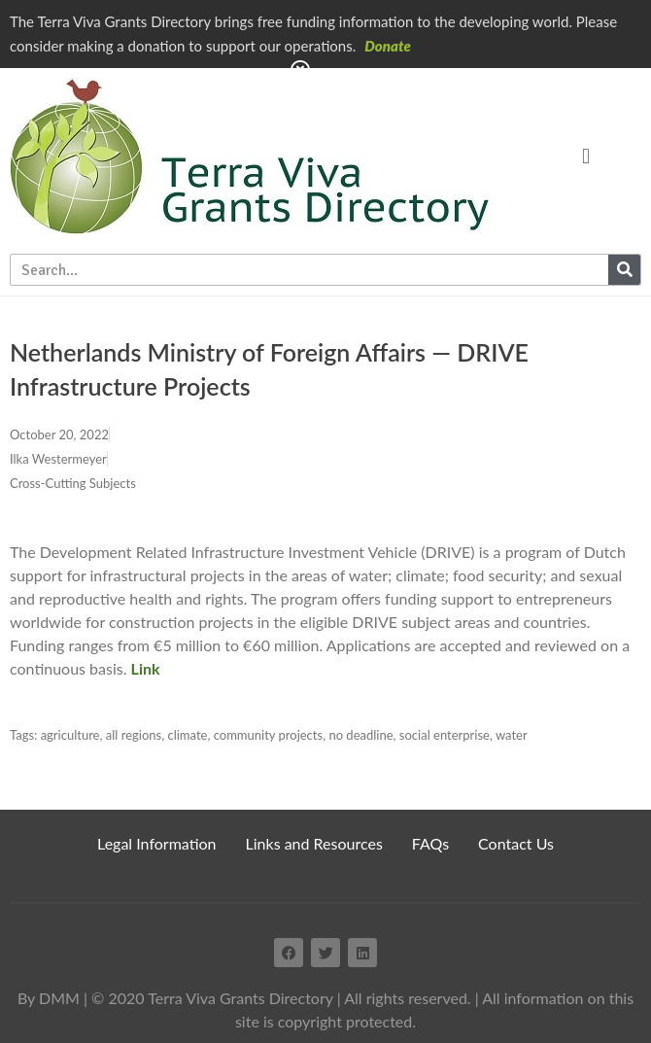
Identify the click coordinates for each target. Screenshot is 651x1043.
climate (187, 735)
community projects (268, 735)
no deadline (360, 735)
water (512, 735)
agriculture (70, 735)
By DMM (48, 998)
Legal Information (157, 843)
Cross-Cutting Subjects (73, 483)
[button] (585, 156)
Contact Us (516, 843)
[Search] (624, 270)
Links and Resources (314, 843)
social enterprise (444, 735)
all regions (133, 735)
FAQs (430, 843)
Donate (387, 45)
